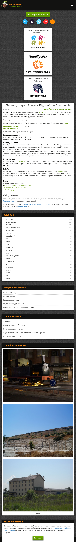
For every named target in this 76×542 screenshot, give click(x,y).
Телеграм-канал (9, 201)
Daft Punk (61, 171)
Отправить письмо (38, 14)
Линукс (8, 253)
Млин (38, 513)
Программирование (13, 228)
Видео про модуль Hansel (13, 304)
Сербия (8, 270)
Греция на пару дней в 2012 (14, 336)
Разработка (59, 109)
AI (6, 264)
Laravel (8, 245)
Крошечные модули (11, 300)
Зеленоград (10, 247)
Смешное (9, 233)
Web (7, 239)
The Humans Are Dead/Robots (15, 187)
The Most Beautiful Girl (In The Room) (17, 185)
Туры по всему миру (38, 72)
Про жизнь (9, 219)
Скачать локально (10, 128)
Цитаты (8, 242)
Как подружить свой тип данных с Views (19, 307)
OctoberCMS (10, 261)
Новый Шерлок (9, 296)
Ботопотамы (38, 96)
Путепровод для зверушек (13, 329)
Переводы (9, 267)
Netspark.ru (38, 48)
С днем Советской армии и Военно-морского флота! (24, 332)
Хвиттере (27, 204)
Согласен (38, 538)
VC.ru (34, 204)
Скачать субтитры (10, 126)
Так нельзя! (7, 321)
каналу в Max (23, 206)
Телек (8, 273)
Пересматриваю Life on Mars (14, 325)
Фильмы (9, 250)
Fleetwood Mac (21, 161)
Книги (8, 259)
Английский (49, 109)
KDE (7, 276)
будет (66, 123)
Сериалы (68, 109)
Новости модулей (12, 256)
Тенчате (48, 204)
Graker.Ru (16, 4)
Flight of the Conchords (47, 112)
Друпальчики (11, 222)
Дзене (39, 204)
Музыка (8, 278)
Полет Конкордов (10, 292)
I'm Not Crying (9, 190)
